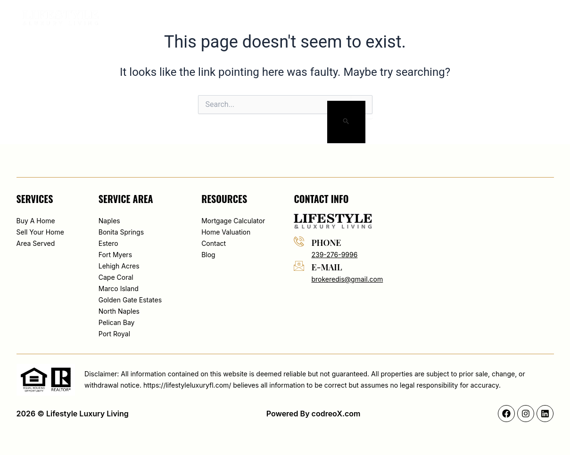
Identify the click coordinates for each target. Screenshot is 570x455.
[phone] (299, 241)
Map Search (331, 18)
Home (248, 18)
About (283, 18)
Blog (408, 18)
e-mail (326, 267)
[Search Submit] (346, 122)
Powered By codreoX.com (313, 413)
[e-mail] (299, 265)
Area (376, 18)
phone (326, 242)
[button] (488, 18)
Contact (447, 18)
